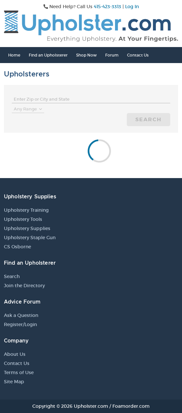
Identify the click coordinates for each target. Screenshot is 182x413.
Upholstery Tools (23, 219)
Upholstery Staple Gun (30, 237)
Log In (132, 6)
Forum (112, 55)
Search (148, 119)
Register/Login (20, 324)
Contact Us (138, 55)
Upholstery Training (26, 210)
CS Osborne (17, 247)
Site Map (14, 382)
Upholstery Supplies (27, 228)
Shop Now (86, 55)
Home (14, 55)
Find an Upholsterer (48, 55)
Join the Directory (24, 286)
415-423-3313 (107, 6)
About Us (14, 354)
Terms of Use (19, 372)
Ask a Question (21, 315)
